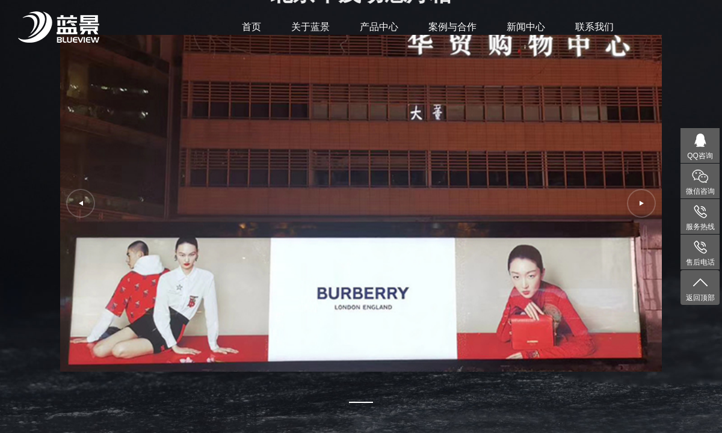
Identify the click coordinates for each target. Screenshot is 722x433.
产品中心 (379, 27)
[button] (361, 402)
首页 (251, 27)
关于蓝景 (310, 27)
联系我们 (594, 27)
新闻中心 (526, 27)
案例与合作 (452, 27)
